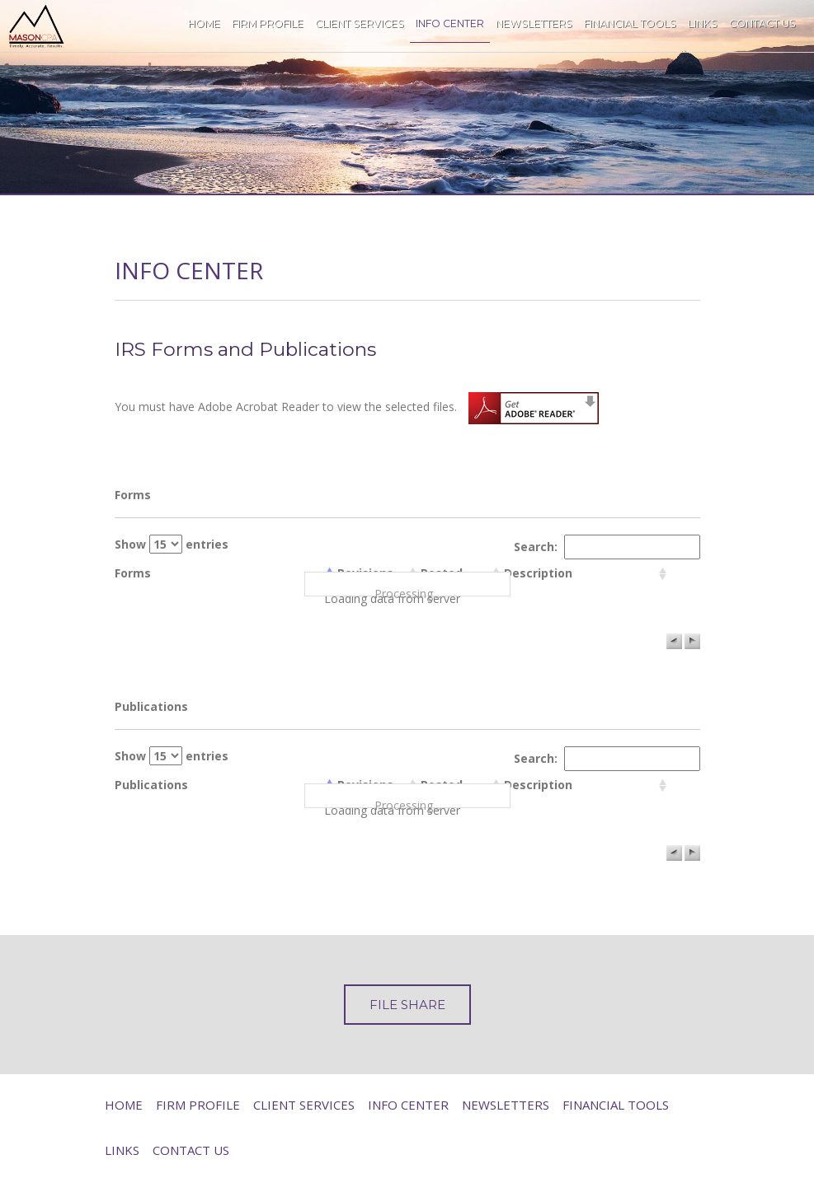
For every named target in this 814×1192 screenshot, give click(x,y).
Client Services (359, 23)
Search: (607, 547)
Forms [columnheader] (133, 573)
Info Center (450, 23)
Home (204, 23)
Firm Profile (267, 23)
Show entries (171, 544)
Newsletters (534, 23)
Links (703, 23)
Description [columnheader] (538, 573)
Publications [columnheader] (151, 784)
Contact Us (762, 23)
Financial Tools (630, 23)
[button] (674, 641)
